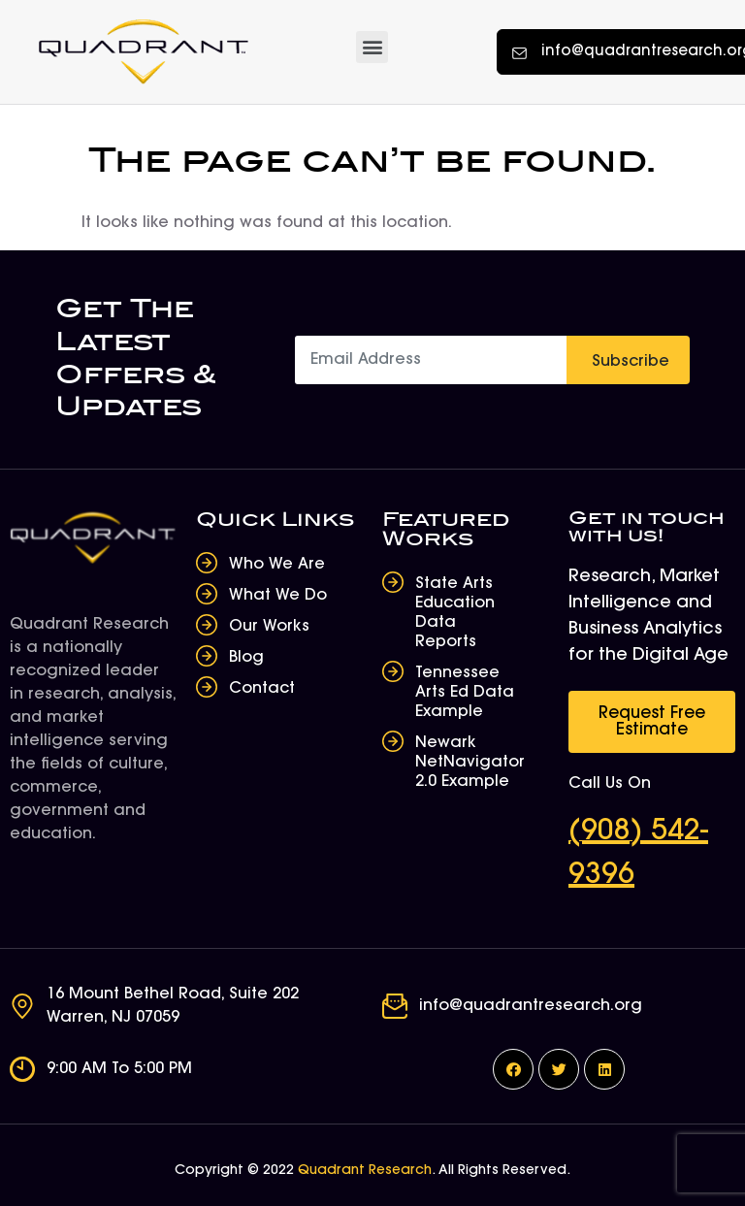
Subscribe (630, 362)
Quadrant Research (365, 1171)
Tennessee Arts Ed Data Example (464, 693)
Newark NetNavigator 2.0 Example (470, 762)
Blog (246, 658)
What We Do (278, 595)
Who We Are (277, 564)
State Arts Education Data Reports (455, 613)
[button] (372, 47)
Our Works (269, 627)
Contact (262, 689)
